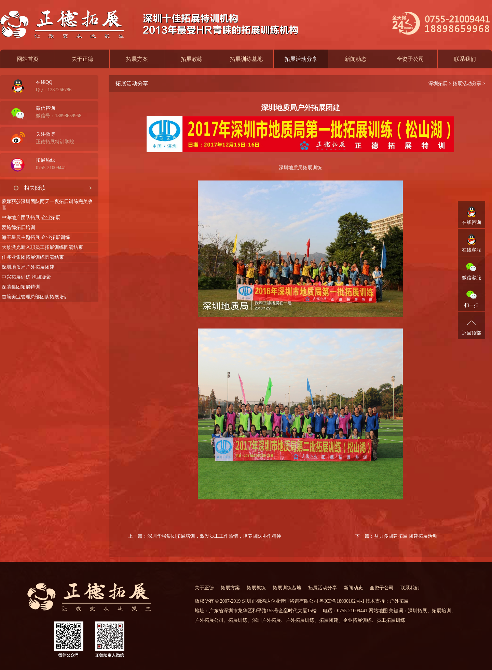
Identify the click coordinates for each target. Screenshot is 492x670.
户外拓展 (399, 601)
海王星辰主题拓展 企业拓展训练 (36, 237)
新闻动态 (356, 59)
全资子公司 (410, 59)
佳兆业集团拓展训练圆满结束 (33, 257)
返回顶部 (471, 333)
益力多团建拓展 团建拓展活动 (406, 536)
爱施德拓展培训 (18, 227)
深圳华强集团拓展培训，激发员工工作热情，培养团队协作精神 (214, 536)
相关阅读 (35, 188)
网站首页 (28, 59)
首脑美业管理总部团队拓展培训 (35, 296)
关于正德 (82, 59)
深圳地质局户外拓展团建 (28, 267)
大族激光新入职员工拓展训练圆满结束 (42, 247)
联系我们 (465, 59)
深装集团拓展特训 (21, 287)
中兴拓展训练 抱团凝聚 (26, 277)
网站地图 (378, 610)
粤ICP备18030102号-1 (341, 601)
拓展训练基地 (246, 59)
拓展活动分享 (467, 83)
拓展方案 (137, 59)
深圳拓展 (438, 83)
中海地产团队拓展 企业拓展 (31, 217)
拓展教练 (192, 59)
